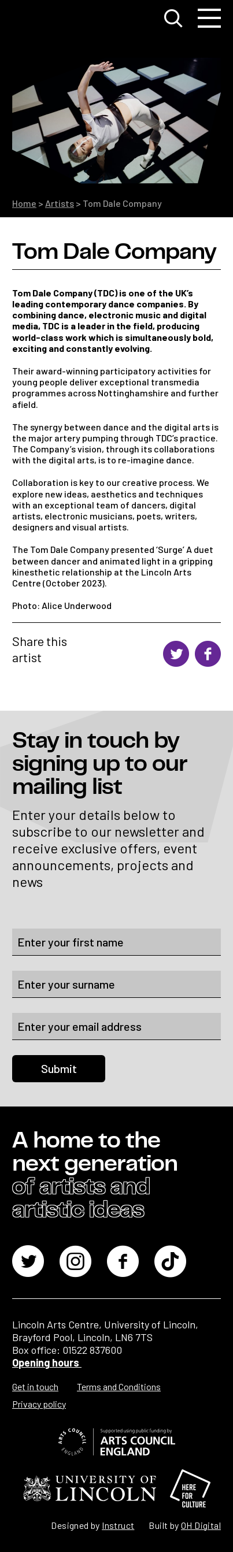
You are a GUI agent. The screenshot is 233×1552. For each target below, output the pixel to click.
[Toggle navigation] (209, 18)
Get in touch (35, 1386)
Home (24, 203)
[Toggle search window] (173, 18)
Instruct (118, 1525)
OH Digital (201, 1525)
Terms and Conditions (119, 1386)
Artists (59, 203)
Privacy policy (39, 1403)
